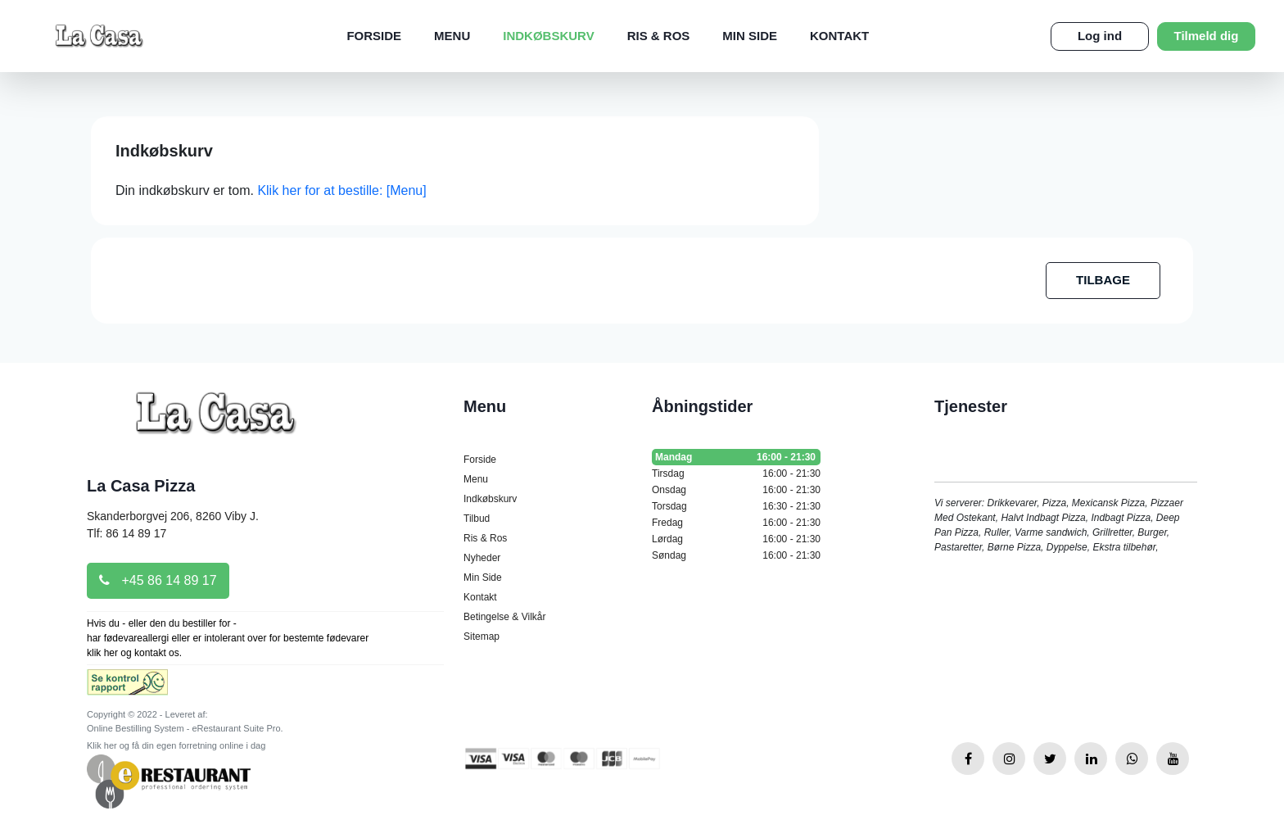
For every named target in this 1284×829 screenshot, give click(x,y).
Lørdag (736, 539)
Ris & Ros (658, 36)
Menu (452, 36)
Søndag (736, 555)
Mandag (736, 457)
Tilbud (476, 518)
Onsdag (736, 490)
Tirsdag (736, 473)
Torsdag (736, 506)
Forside (373, 36)
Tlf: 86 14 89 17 (126, 533)
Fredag (736, 522)
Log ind (1100, 36)
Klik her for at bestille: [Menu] (341, 190)
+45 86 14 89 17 (158, 580)
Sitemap (481, 636)
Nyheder (481, 558)
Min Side (749, 36)
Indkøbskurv (548, 36)
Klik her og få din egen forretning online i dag (176, 745)
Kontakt (839, 36)
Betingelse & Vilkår (504, 617)
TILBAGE (1103, 280)
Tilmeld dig (1206, 36)
